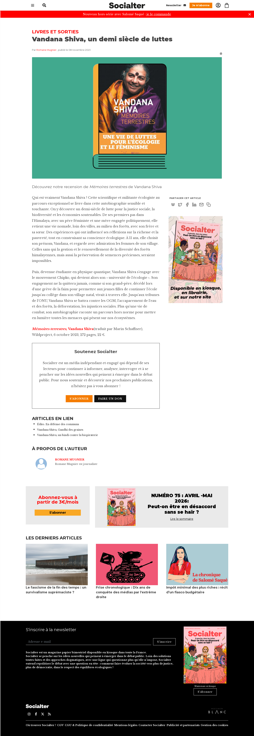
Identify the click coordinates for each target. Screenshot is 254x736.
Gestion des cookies (214, 725)
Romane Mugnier (46, 49)
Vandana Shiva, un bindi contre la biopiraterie (67, 435)
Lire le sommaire (181, 519)
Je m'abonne (201, 5)
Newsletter (176, 5)
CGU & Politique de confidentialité (89, 725)
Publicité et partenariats (183, 725)
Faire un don (110, 398)
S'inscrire (164, 641)
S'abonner (79, 398)
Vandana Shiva (81, 329)
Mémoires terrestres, (50, 329)
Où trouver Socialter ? (41, 725)
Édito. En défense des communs (58, 424)
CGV (60, 725)
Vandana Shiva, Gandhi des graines (60, 429)
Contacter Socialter (152, 725)
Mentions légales (125, 725)
